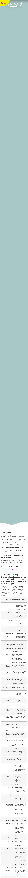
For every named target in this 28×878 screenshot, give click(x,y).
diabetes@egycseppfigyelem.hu (14, 569)
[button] (23, 2)
